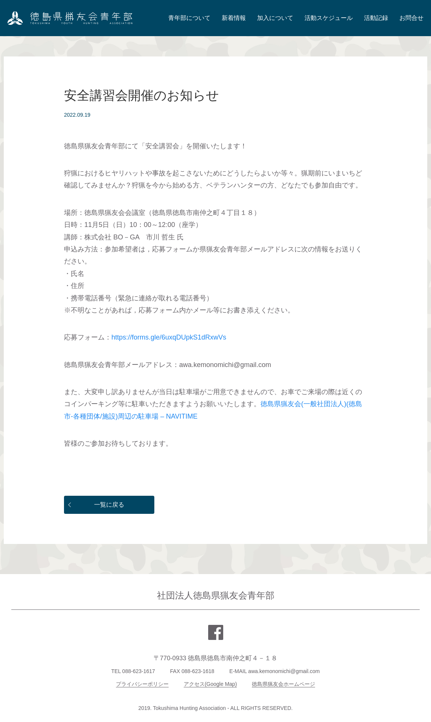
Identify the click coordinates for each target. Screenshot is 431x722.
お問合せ (411, 18)
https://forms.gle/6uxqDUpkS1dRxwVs (168, 337)
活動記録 (376, 18)
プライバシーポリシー (142, 684)
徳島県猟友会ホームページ (283, 684)
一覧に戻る (95, 505)
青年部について (189, 18)
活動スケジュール (329, 18)
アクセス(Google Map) (210, 684)
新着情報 (234, 18)
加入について (275, 18)
